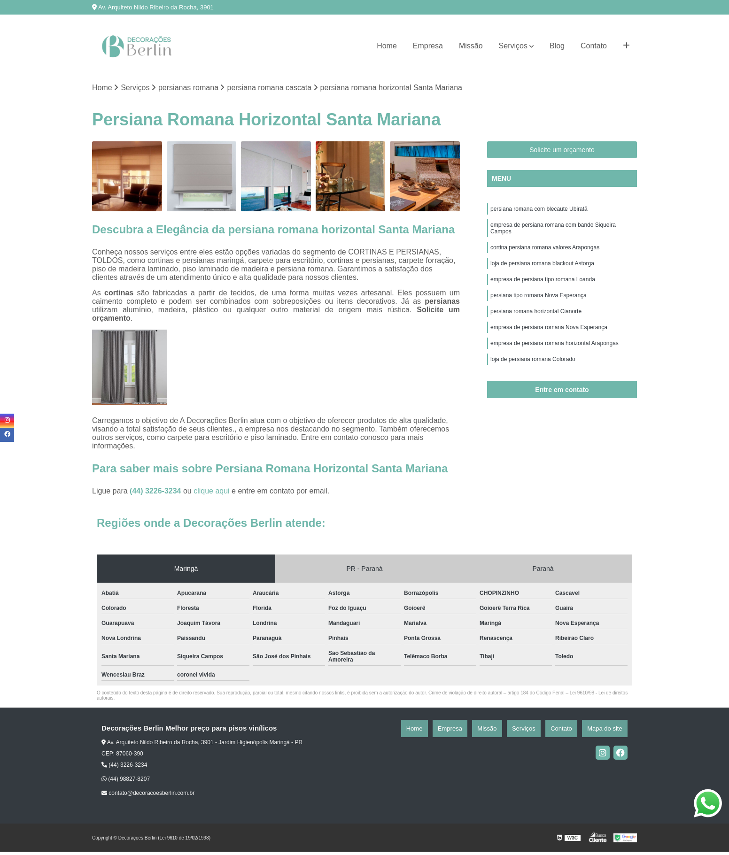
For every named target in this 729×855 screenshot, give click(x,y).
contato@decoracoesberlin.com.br (147, 796)
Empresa (428, 46)
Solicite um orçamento (562, 153)
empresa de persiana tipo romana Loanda (542, 293)
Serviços (513, 46)
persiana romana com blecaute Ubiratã (539, 213)
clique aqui (212, 494)
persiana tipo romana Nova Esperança (538, 311)
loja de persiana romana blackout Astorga (542, 275)
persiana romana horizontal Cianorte (536, 329)
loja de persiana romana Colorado (532, 382)
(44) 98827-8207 (125, 782)
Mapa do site (609, 731)
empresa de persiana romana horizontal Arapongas (554, 365)
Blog (557, 46)
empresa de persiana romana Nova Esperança (548, 347)
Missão (471, 46)
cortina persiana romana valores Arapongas (544, 257)
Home (387, 46)
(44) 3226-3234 (156, 494)
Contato (594, 46)
